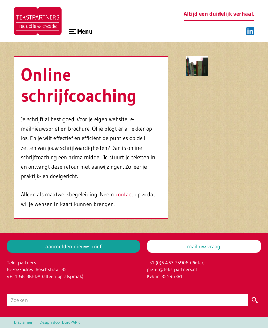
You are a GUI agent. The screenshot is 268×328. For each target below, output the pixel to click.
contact (124, 194)
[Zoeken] (127, 300)
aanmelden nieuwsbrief (73, 246)
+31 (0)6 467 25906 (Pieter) (176, 263)
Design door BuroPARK (59, 322)
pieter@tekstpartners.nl (172, 269)
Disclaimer (23, 322)
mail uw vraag (204, 246)
